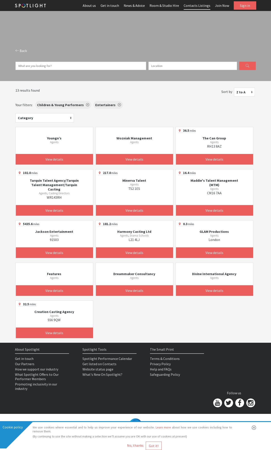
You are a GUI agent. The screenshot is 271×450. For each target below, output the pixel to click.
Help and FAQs (161, 369)
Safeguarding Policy (165, 374)
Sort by (226, 91)
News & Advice (134, 5)
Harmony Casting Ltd (134, 231)
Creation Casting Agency (54, 311)
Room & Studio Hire (164, 5)
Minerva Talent (134, 180)
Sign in (245, 5)
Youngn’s (54, 138)
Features (54, 274)
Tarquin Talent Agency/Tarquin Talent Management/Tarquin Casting (54, 184)
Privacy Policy (160, 364)
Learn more (163, 427)
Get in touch (110, 5)
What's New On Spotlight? (102, 374)
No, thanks (135, 445)
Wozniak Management (134, 138)
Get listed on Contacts (99, 364)
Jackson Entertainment (54, 231)
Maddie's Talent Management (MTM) (214, 182)
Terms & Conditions (165, 358)
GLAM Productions (214, 231)
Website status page (97, 369)
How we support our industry (36, 369)
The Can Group (214, 138)
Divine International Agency (214, 274)
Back (21, 50)
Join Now (222, 5)
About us (89, 5)
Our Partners (24, 364)
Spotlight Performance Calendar (107, 358)
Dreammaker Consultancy (134, 274)
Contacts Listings (197, 5)
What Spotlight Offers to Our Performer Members (37, 376)
